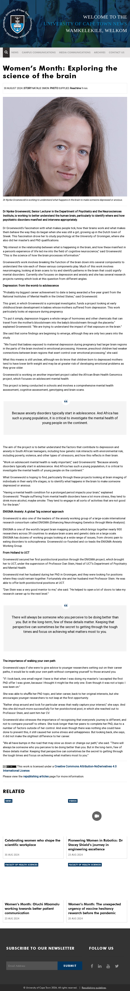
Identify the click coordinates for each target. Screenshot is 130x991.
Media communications (75, 52)
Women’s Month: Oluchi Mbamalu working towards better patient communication (32, 908)
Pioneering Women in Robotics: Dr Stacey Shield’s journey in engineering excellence (95, 844)
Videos (73, 801)
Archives (99, 52)
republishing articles (36, 776)
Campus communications (39, 52)
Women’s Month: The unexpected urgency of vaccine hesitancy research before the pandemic (94, 908)
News (14, 52)
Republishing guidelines (94, 987)
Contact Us (116, 52)
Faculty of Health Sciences (21, 864)
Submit (69, 965)
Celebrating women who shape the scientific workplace (32, 842)
